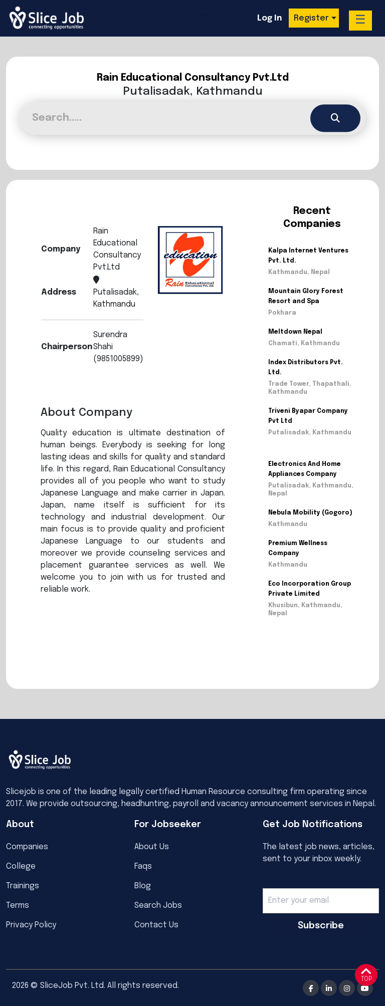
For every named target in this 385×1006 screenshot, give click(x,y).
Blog (142, 886)
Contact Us (156, 925)
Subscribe (321, 925)
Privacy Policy (31, 925)
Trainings (22, 886)
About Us (151, 847)
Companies (27, 847)
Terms (17, 905)
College (21, 866)
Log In (269, 18)
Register (311, 18)
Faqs (143, 866)
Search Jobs (158, 905)
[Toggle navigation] (206, 18)
